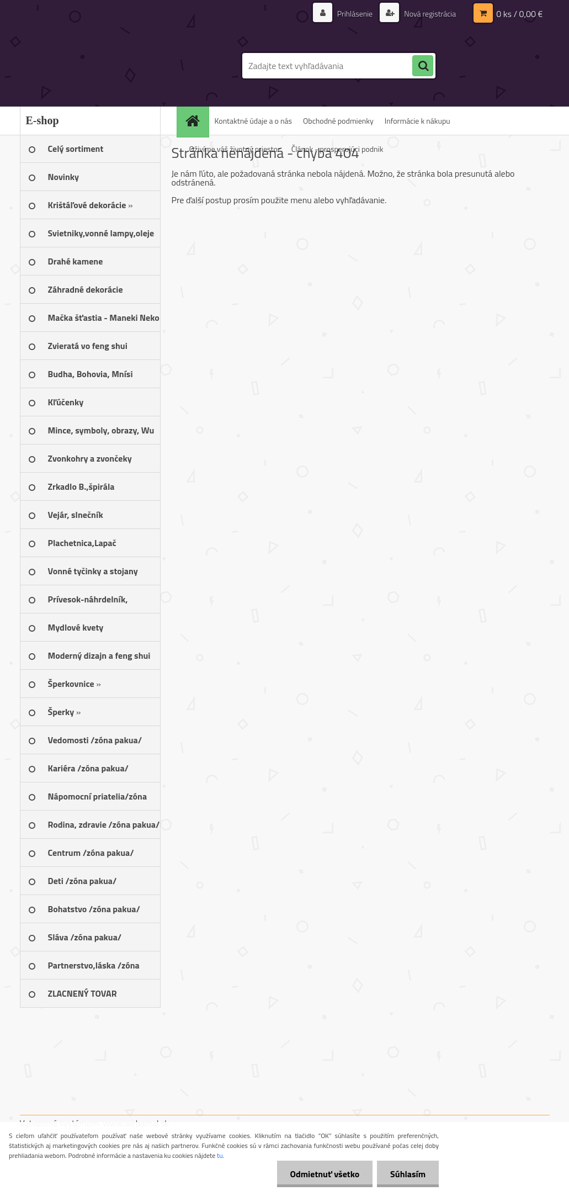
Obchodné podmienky (338, 120)
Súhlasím (407, 1174)
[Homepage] (196, 121)
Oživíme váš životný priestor (234, 149)
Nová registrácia (429, 13)
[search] (423, 66)
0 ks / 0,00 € (519, 13)
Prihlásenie (355, 13)
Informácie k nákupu (417, 120)
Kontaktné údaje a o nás (254, 120)
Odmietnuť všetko (323, 1174)
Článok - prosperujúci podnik (337, 149)
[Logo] (96, 65)
